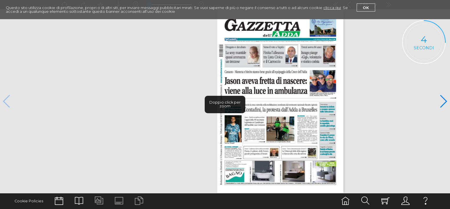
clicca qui (332, 7)
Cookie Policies (28, 201)
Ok (366, 7)
